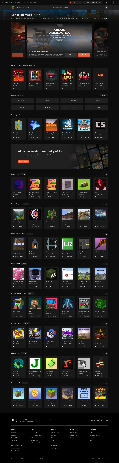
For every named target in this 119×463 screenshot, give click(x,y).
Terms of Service (15, 458)
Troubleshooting (74, 435)
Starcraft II (14, 443)
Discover (19, 7)
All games (13, 432)
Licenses (32, 458)
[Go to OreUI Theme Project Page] (67, 248)
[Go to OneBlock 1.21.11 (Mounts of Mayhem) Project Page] (51, 397)
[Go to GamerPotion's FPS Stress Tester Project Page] (100, 397)
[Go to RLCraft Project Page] (84, 337)
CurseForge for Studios (95, 435)
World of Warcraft (15, 437)
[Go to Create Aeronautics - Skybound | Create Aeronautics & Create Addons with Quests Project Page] (84, 129)
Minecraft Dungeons (16, 448)
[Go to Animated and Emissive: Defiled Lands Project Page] (100, 248)
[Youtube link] (98, 420)
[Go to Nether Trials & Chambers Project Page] (51, 79)
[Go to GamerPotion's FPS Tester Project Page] (84, 397)
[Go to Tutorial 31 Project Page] (100, 278)
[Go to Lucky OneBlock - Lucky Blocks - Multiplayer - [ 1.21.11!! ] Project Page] (35, 397)
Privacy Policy (24, 458)
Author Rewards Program (37, 437)
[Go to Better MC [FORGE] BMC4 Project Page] (67, 337)
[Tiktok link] (95, 420)
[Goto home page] (7, 2)
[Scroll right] (106, 174)
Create (25, 2)
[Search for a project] (78, 8)
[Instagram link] (92, 420)
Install (84, 55)
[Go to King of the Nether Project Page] (35, 79)
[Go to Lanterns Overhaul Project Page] (35, 248)
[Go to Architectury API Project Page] (67, 367)
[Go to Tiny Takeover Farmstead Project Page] (84, 278)
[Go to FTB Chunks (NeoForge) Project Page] (35, 188)
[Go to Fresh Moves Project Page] (35, 307)
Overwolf (92, 432)
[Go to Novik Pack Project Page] (18, 248)
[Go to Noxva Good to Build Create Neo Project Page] (100, 218)
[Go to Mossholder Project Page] (51, 278)
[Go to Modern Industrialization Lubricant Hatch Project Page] (18, 188)
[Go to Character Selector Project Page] (100, 129)
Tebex (91, 437)
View (70, 55)
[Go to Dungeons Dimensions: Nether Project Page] (67, 79)
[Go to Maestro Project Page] (35, 129)
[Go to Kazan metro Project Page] (35, 278)
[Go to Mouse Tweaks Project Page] (84, 367)
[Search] (106, 7)
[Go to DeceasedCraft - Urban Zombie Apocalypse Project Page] (35, 337)
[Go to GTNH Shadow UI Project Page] (84, 248)
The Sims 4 (14, 440)
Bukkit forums (54, 445)
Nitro (91, 440)
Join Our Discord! (55, 432)
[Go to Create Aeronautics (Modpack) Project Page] (84, 218)
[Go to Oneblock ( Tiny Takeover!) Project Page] (18, 397)
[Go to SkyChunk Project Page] (67, 278)
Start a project (34, 432)
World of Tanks (15, 450)
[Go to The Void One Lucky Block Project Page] (18, 278)
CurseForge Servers (55, 448)
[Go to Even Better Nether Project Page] (84, 79)
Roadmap (53, 443)
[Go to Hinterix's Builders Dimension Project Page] (67, 188)
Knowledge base (74, 432)
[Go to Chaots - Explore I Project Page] (18, 218)
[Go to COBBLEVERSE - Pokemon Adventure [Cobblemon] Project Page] (51, 337)
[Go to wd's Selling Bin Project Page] (84, 188)
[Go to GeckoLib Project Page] (18, 367)
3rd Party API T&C (35, 443)
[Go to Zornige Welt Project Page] (67, 218)
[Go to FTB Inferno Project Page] (18, 79)
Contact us (73, 437)
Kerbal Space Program (16, 445)
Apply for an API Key (36, 440)
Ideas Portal (53, 435)
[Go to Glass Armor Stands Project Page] (51, 248)
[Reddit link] (107, 420)
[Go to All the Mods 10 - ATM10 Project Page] (18, 337)
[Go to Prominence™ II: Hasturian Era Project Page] (100, 337)
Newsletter (53, 440)
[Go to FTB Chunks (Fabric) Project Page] (51, 188)
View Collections (23, 161)
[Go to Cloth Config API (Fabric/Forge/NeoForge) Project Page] (51, 367)
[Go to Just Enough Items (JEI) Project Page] (35, 367)
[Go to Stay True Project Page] (51, 307)
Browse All (26, 7)
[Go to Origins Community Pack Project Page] (35, 218)
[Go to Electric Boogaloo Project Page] (18, 129)
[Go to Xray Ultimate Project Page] (67, 307)
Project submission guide (37, 435)
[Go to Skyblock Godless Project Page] (67, 129)
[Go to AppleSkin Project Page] (100, 367)
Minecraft (13, 435)
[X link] (104, 420)
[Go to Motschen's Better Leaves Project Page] (100, 307)
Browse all (104, 95)
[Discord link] (101, 420)
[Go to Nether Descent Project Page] (100, 79)
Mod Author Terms (40, 458)
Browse (17, 2)
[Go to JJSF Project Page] (100, 188)
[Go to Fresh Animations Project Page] (18, 307)
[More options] (115, 2)
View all (23, 174)
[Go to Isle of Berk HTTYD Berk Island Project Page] (67, 397)
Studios (33, 2)
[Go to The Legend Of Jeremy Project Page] (51, 218)
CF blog (52, 437)
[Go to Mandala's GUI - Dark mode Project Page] (84, 307)
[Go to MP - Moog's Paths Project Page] (51, 129)
